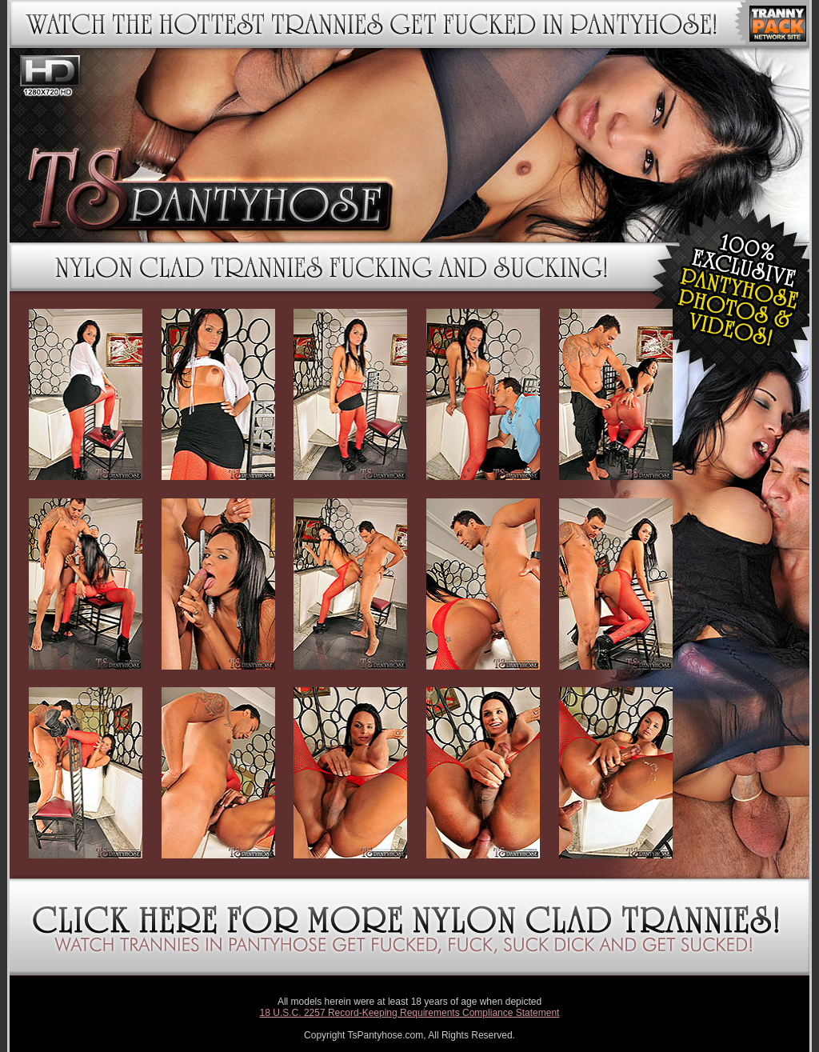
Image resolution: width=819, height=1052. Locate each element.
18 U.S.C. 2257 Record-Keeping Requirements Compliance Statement (410, 1012)
